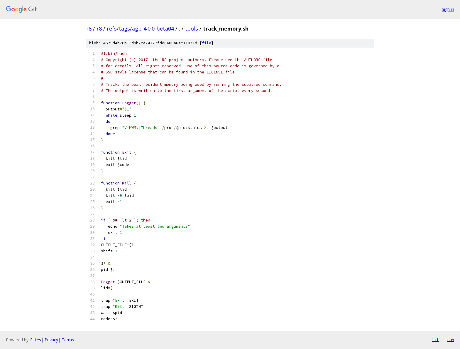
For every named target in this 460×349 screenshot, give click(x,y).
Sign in (448, 9)
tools (191, 28)
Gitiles (35, 340)
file (206, 43)
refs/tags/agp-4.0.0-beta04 (140, 28)
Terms (68, 340)
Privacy (51, 340)
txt (435, 339)
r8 (89, 28)
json (449, 339)
